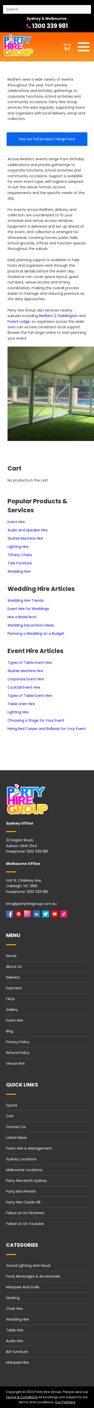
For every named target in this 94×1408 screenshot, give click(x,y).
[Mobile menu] (83, 47)
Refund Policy (18, 1052)
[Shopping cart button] (65, 47)
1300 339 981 (47, 26)
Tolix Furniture (20, 563)
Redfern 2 (47, 315)
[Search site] (47, 9)
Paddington (68, 315)
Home (11, 955)
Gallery (12, 1009)
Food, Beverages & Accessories (33, 1276)
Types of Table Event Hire (30, 662)
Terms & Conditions (22, 1397)
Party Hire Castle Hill (23, 1202)
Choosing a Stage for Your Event (36, 720)
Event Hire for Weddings (28, 608)
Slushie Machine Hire (25, 538)
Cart (10, 1116)
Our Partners (65, 1402)
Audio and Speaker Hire (28, 530)
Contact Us (16, 1126)
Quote (11, 1105)
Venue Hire (15, 1063)
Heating (13, 1297)
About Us (14, 966)
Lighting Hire (18, 546)
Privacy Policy (18, 1041)
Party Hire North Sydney (26, 1180)
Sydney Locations (21, 1159)
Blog (9, 1031)
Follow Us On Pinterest (25, 1212)
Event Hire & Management (29, 1148)
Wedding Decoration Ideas (31, 625)
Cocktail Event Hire (24, 687)
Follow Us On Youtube (25, 1223)
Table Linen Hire (21, 703)
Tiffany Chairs (20, 554)
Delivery (13, 977)
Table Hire (14, 1330)
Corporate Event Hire (26, 679)
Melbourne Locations (24, 1169)
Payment (14, 988)
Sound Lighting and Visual (28, 1265)
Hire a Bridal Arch (22, 616)
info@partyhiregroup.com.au (31, 903)
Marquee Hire (17, 1362)
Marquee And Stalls (22, 1287)
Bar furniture (17, 1351)
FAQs (10, 998)
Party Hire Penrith (21, 1191)
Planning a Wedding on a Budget (36, 633)
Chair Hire (14, 1308)
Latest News (16, 1137)
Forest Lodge (19, 321)
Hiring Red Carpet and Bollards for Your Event (47, 728)
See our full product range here (47, 138)
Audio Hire (14, 1340)
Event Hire (16, 521)
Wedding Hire (19, 571)
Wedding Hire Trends (26, 600)
